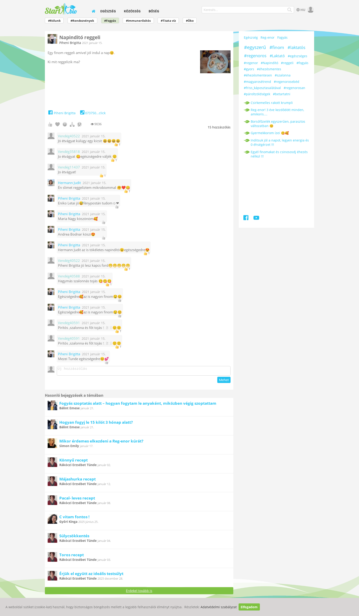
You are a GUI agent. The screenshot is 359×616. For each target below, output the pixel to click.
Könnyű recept (73, 461)
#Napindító (269, 63)
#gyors (249, 69)
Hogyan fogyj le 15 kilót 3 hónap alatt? (96, 423)
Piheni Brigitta (70, 43)
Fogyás (282, 37)
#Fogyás (110, 21)
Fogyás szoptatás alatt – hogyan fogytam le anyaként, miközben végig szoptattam (137, 404)
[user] (310, 9)
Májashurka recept (77, 480)
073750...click (92, 113)
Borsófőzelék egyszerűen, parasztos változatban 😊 (278, 123)
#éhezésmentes (269, 69)
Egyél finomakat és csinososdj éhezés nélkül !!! (279, 154)
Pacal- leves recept (77, 499)
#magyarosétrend (257, 81)
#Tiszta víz (168, 21)
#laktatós (296, 47)
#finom (276, 47)
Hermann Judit (69, 182)
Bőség (154, 11)
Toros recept (71, 556)
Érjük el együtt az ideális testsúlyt (91, 575)
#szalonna (283, 75)
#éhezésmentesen (258, 75)
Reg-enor (268, 37)
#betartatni (281, 94)
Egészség (108, 11)
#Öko (190, 21)
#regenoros (255, 55)
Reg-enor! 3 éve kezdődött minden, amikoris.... (277, 112)
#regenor (251, 63)
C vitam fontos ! (74, 518)
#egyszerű (255, 47)
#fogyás (302, 63)
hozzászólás (219, 127)
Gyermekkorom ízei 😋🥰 (270, 133)
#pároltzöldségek (257, 94)
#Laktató (277, 55)
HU (300, 10)
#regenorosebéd (286, 81)
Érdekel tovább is (139, 592)
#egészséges (297, 56)
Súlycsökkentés (74, 537)
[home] (93, 11)
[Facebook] (246, 218)
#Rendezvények (82, 21)
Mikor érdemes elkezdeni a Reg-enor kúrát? (101, 442)
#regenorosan (294, 88)
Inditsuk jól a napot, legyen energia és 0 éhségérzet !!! (280, 142)
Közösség (132, 11)
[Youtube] (256, 218)
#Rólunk (54, 21)
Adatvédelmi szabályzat (219, 607)
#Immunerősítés (138, 21)
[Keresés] (290, 10)
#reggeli (287, 63)
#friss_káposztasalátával (262, 88)
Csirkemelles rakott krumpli (272, 102)
